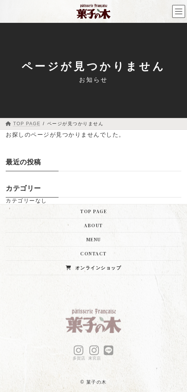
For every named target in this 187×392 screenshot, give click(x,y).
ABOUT (93, 225)
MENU (93, 239)
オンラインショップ (93, 268)
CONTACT (93, 253)
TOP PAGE (93, 211)
